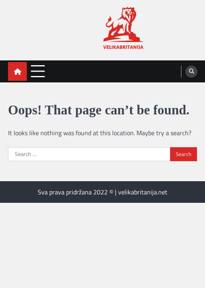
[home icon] (17, 71)
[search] (191, 72)
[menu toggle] (38, 71)
